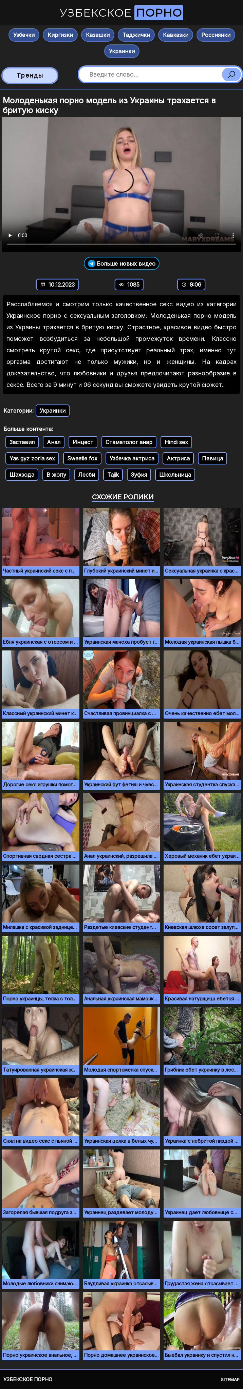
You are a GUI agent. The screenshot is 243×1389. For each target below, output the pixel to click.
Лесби (86, 474)
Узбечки (24, 35)
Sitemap (230, 1379)
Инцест (83, 442)
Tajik (113, 474)
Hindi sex (176, 442)
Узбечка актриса (132, 458)
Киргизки (60, 35)
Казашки (98, 35)
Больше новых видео (121, 263)
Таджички (136, 35)
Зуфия (139, 474)
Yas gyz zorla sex (32, 458)
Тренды (30, 75)
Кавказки (175, 35)
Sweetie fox (82, 458)
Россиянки (215, 35)
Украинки (122, 51)
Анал (53, 442)
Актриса (178, 458)
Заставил (22, 442)
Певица (212, 458)
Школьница (175, 474)
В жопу (56, 474)
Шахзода (22, 474)
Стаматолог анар (129, 442)
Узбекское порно (27, 1379)
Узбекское (121, 12)
